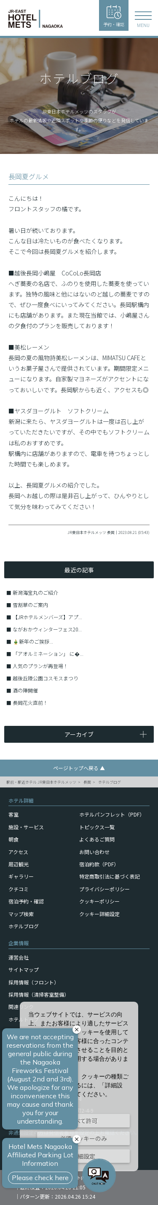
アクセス (18, 851)
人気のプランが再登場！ (40, 665)
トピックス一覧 (97, 826)
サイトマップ (23, 969)
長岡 (87, 782)
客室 (13, 814)
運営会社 (18, 957)
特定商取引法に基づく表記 (109, 876)
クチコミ (18, 888)
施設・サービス (26, 826)
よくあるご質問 (97, 839)
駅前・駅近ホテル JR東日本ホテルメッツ (41, 782)
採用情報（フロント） (33, 982)
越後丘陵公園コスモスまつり (45, 678)
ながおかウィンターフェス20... (47, 629)
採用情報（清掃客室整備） (38, 994)
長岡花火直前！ (30, 702)
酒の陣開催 (25, 690)
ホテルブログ (109, 782)
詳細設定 (83, 1156)
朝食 (13, 839)
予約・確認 (113, 16)
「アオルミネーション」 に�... (48, 653)
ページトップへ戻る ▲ (79, 767)
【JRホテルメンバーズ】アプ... (47, 616)
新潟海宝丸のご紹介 (35, 592)
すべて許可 (83, 1120)
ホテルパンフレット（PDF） (112, 814)
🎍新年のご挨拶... (33, 641)
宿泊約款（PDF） (99, 864)
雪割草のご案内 (30, 604)
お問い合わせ (94, 851)
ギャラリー (21, 876)
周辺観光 (18, 864)
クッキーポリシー (99, 901)
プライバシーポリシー (104, 888)
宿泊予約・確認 (26, 901)
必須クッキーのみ (83, 1138)
